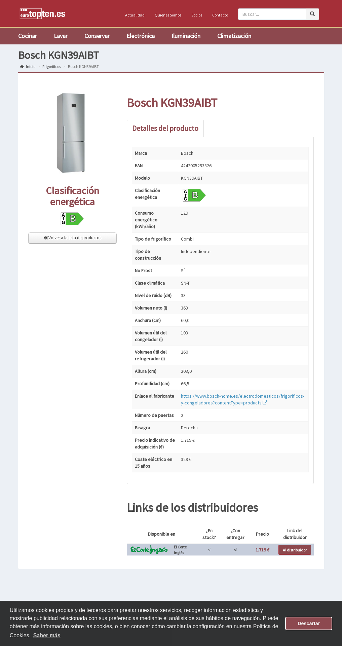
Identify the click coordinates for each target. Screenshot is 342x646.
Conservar (97, 36)
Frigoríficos (51, 66)
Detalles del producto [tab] (165, 128)
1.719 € (262, 550)
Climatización (234, 36)
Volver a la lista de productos (72, 238)
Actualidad (135, 14)
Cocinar (27, 36)
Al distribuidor (295, 549)
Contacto (220, 14)
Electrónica (140, 36)
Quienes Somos (168, 14)
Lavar (61, 36)
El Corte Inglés (180, 549)
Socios (196, 14)
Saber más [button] (47, 635)
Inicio (27, 66)
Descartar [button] (309, 623)
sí (209, 549)
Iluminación (186, 36)
